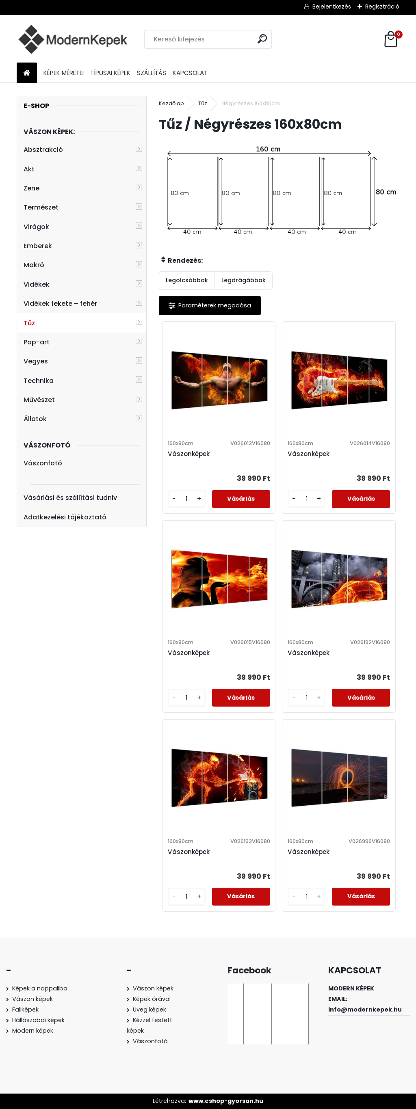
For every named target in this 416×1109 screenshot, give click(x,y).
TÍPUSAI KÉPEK (110, 73)
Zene (31, 188)
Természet (41, 207)
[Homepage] (27, 73)
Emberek (38, 246)
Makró (34, 265)
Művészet (39, 399)
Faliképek (25, 1009)
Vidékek (37, 284)
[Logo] (72, 39)
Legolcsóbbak (187, 280)
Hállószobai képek (38, 1020)
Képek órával (152, 999)
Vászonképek (189, 454)
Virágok (36, 226)
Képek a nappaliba (39, 988)
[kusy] (187, 499)
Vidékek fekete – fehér (60, 303)
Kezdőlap (171, 103)
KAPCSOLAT (190, 73)
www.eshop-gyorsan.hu (225, 1101)
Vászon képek (32, 999)
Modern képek (32, 1031)
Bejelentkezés (331, 6)
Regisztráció (382, 6)
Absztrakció (43, 149)
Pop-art (37, 342)
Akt (29, 169)
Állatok (35, 419)
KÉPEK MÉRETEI (63, 73)
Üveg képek (149, 1009)
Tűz (29, 323)
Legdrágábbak (243, 280)
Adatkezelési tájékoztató (65, 517)
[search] (262, 38)
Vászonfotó (43, 463)
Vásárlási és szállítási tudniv (70, 497)
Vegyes (36, 361)
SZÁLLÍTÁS (151, 73)
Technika (39, 380)
